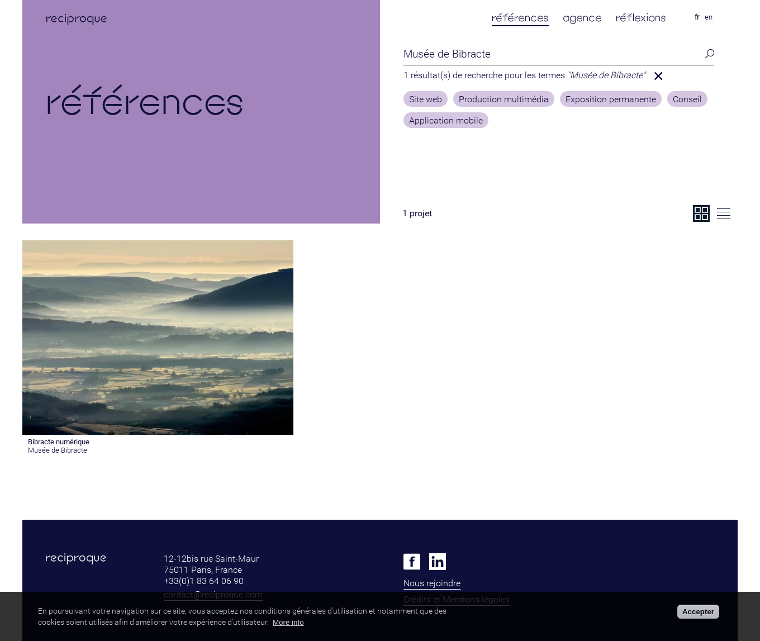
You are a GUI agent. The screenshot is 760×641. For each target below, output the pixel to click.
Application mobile (446, 120)
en (708, 17)
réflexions (641, 17)
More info (288, 622)
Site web (425, 99)
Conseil (687, 99)
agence (582, 17)
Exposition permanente (611, 99)
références (520, 17)
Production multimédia (504, 99)
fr (697, 17)
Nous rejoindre (431, 583)
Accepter (698, 611)
